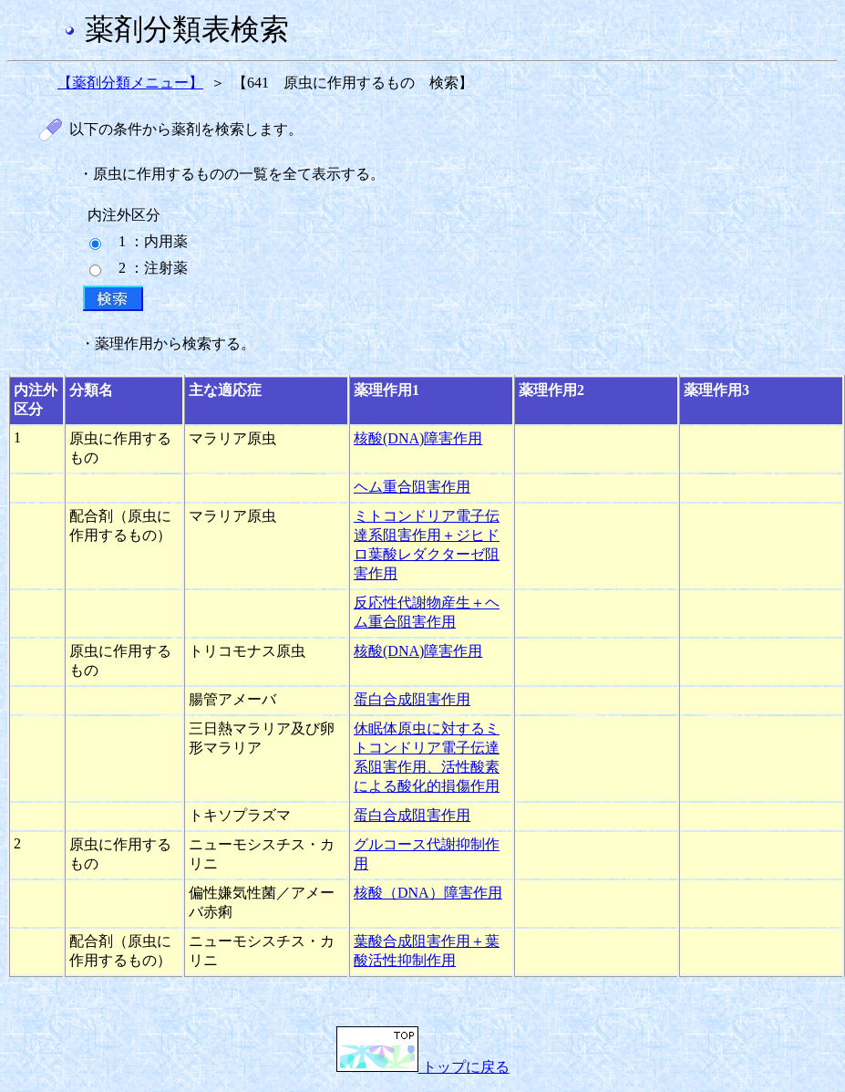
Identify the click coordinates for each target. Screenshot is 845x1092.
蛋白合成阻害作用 (412, 699)
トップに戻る (423, 1067)
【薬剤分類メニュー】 (130, 82)
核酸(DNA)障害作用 (418, 438)
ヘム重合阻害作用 (412, 486)
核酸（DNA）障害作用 (428, 892)
